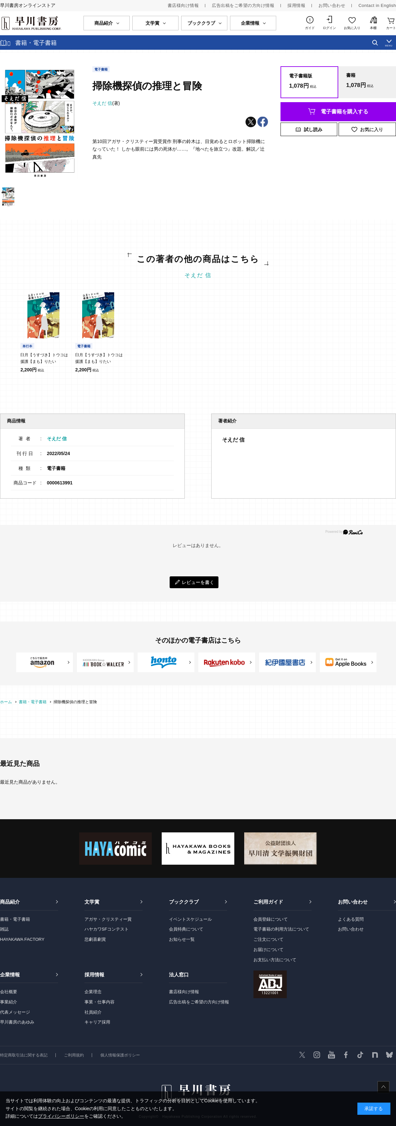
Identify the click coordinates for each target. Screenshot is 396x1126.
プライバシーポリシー (61, 1116)
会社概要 (8, 991)
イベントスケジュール (190, 919)
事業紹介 (8, 1001)
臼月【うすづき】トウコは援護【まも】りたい (44, 358)
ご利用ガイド (268, 902)
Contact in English (377, 5)
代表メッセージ (15, 1012)
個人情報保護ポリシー (120, 1055)
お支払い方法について (274, 959)
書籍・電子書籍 (15, 919)
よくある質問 (351, 919)
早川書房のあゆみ (17, 1022)
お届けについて (268, 949)
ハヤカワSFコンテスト (106, 929)
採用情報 (296, 5)
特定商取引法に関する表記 (24, 1055)
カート (391, 28)
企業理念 (93, 991)
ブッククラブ (184, 902)
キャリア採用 (97, 1022)
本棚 (373, 28)
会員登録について (270, 919)
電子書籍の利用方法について (281, 929)
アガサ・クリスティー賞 (108, 919)
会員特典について (186, 929)
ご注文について (268, 939)
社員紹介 (93, 1012)
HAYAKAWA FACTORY (22, 939)
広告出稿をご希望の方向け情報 (243, 5)
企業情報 (10, 974)
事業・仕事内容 (99, 1001)
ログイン (329, 28)
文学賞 (91, 902)
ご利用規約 (74, 1055)
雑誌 (4, 929)
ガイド (310, 28)
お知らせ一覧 (182, 939)
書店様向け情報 (183, 5)
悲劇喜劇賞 (95, 939)
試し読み (313, 129)
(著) (106, 103)
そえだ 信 (198, 275)
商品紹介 (10, 902)
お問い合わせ (331, 5)
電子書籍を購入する (344, 111)
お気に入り (352, 28)
